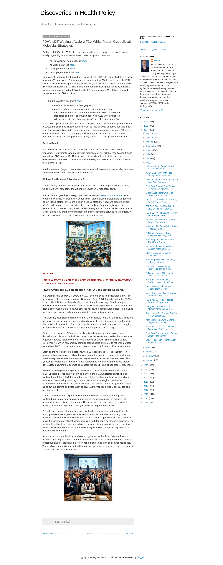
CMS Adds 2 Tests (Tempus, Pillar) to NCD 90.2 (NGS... (159, 267)
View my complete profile (152, 110)
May (148, 162)
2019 (146, 382)
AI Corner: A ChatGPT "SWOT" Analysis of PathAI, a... (160, 327)
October (150, 142)
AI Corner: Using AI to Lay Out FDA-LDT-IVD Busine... (159, 274)
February (150, 356)
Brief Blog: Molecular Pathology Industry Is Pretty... (160, 260)
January (150, 360)
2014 (146, 402)
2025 (146, 126)
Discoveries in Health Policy (77, 12)
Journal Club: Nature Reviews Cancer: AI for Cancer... (159, 247)
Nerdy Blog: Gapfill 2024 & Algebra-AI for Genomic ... (158, 307)
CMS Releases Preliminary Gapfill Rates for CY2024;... (161, 341)
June (148, 158)
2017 (146, 390)
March (149, 351)
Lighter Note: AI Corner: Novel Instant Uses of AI (159, 167)
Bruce (157, 60)
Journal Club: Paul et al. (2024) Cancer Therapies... (160, 220)
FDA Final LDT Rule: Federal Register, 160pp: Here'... (159, 301)
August (149, 150)
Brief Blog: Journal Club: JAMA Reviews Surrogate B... (159, 187)
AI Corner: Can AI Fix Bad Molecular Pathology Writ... (159, 234)
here (84, 61)
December (151, 133)
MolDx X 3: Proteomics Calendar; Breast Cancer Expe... (161, 200)
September (151, 146)
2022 (146, 369)
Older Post (128, 533)
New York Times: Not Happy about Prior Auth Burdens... (161, 180)
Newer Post (48, 533)
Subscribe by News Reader (153, 49)
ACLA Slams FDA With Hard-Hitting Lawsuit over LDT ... (159, 174)
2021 (146, 373)
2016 (146, 394)
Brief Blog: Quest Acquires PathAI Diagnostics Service (161, 334)
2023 (146, 365)
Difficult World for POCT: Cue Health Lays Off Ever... (159, 194)
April (148, 347)
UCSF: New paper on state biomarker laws (158, 254)
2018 (146, 386)
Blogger (140, 557)
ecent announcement (113, 195)
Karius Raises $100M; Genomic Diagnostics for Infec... (160, 321)
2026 (146, 121)
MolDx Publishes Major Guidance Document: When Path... (161, 294)
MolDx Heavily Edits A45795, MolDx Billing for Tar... (159, 287)
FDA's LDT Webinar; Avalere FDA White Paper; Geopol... (161, 214)
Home (88, 533)
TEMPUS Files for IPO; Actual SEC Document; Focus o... (159, 207)
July (148, 154)
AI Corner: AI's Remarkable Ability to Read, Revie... (161, 227)
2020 (146, 377)
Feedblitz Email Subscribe (152, 42)
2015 (146, 398)
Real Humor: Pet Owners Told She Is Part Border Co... (161, 314)
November (151, 137)
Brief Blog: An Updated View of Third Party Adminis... (159, 240)
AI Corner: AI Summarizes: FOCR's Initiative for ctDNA (159, 280)
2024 (146, 130)
